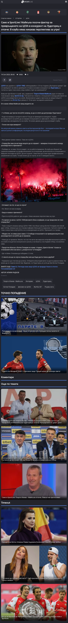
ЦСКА (3, 86)
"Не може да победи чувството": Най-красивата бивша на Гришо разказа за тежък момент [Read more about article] (32, 579)
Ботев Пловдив (9, 287)
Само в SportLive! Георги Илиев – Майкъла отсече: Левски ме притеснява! (31, 497)
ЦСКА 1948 (20, 86)
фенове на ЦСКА (24, 287)
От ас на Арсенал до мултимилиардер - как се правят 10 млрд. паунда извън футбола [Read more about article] (32, 617)
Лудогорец (54, 88)
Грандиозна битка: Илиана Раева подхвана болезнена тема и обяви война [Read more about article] (31, 542)
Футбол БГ (38, 287)
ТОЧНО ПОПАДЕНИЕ (13, 293)
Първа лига (49, 287)
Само (13, 267)
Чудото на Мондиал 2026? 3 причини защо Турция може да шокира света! (31, 371)
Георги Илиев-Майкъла (42, 94)
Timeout (5, 502)
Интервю (29, 281)
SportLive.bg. (19, 96)
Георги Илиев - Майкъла (13, 281)
